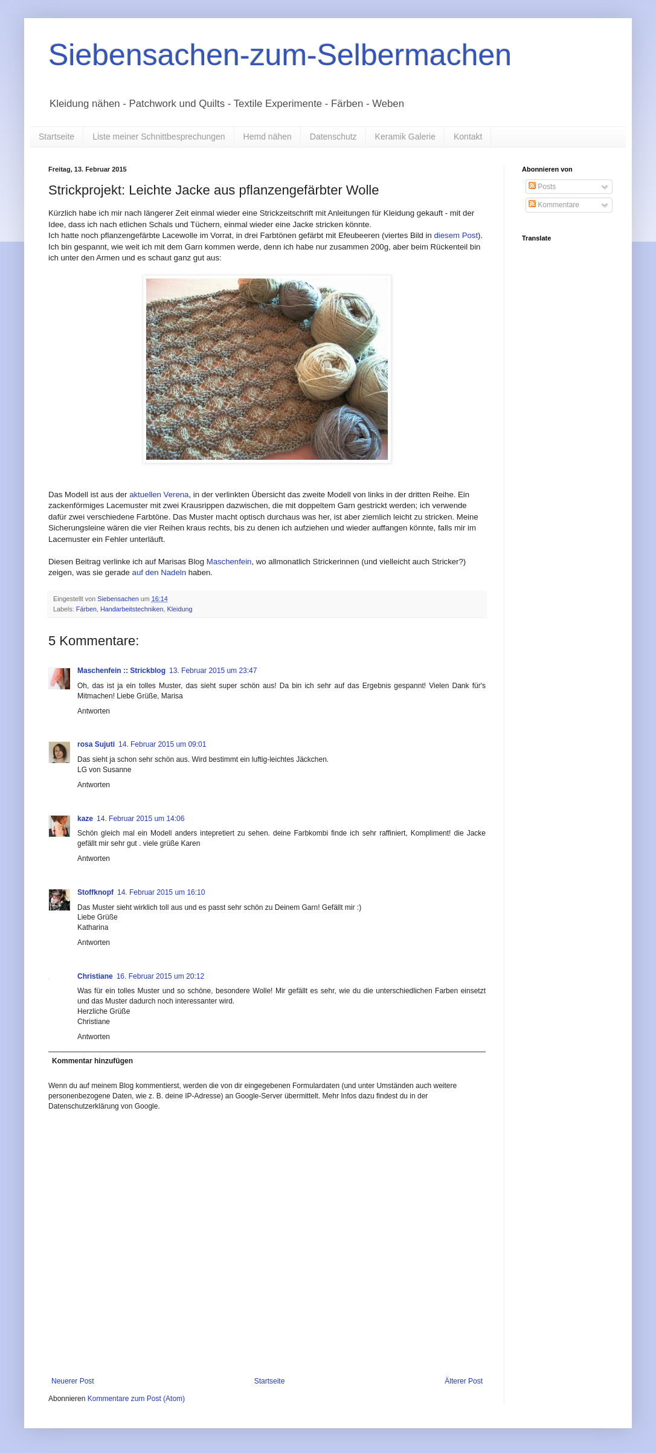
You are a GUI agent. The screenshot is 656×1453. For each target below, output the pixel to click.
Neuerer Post (72, 1381)
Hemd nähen (267, 136)
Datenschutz (333, 136)
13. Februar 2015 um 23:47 (213, 670)
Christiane (95, 976)
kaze (85, 818)
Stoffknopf (95, 892)
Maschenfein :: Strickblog (121, 670)
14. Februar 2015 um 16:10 (161, 892)
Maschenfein (229, 561)
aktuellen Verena (158, 494)
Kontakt (468, 136)
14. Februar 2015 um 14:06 (140, 818)
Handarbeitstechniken (131, 609)
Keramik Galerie (405, 136)
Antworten (93, 711)
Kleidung (179, 609)
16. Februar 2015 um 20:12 (160, 976)
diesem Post (456, 235)
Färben (86, 609)
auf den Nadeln (159, 572)
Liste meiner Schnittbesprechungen (158, 136)
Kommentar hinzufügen (92, 1061)
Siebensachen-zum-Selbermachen (280, 55)
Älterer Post (464, 1381)
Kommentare (554, 205)
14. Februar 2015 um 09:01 (162, 744)
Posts (542, 186)
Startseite (56, 136)
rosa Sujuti (96, 744)
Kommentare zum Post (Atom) (136, 1398)
